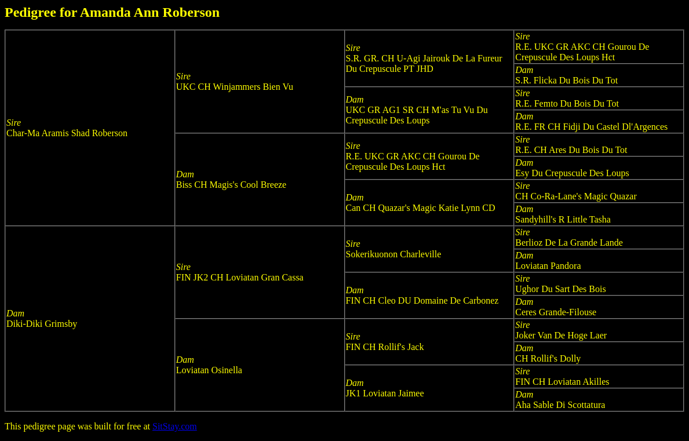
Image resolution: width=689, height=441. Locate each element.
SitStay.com (174, 426)
